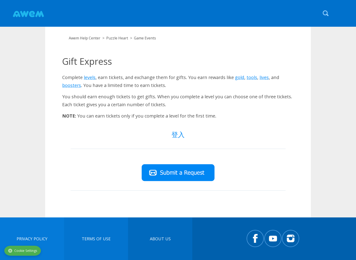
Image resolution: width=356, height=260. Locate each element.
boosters (71, 85)
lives (264, 77)
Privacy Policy (32, 239)
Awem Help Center (84, 38)
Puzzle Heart (117, 38)
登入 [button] (178, 134)
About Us (160, 239)
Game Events (145, 38)
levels (90, 77)
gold (239, 77)
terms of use (96, 239)
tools (252, 77)
